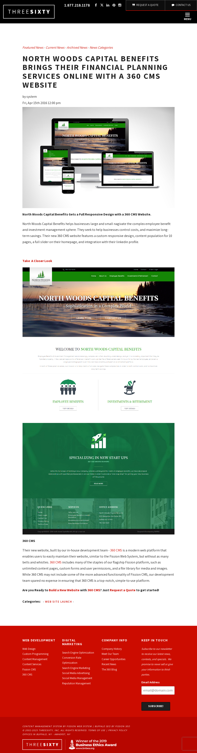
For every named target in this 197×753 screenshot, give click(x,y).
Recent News (109, 664)
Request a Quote (122, 590)
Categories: (31, 601)
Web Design (29, 649)
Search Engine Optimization (78, 652)
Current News (55, 47)
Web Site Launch (58, 601)
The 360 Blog (109, 669)
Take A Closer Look (37, 261)
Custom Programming (35, 654)
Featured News (32, 47)
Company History (112, 649)
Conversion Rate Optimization (71, 660)
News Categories (101, 47)
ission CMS (30, 669)
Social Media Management (77, 678)
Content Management (34, 659)
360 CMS (116, 550)
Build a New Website (64, 590)
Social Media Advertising (76, 673)
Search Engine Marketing (76, 668)
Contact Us (180, 5)
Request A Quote (145, 5)
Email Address (150, 682)
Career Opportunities (113, 659)
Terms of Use (96, 730)
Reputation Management (76, 683)
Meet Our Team (110, 654)
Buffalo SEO (103, 726)
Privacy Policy (117, 730)
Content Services (31, 664)
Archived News (77, 47)
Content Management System (42, 726)
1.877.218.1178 (77, 5)
